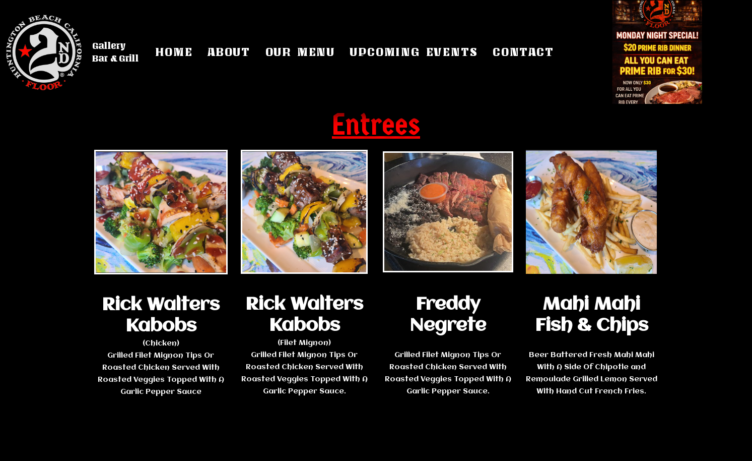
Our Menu (300, 51)
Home (173, 51)
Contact (523, 51)
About (229, 51)
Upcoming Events (413, 51)
